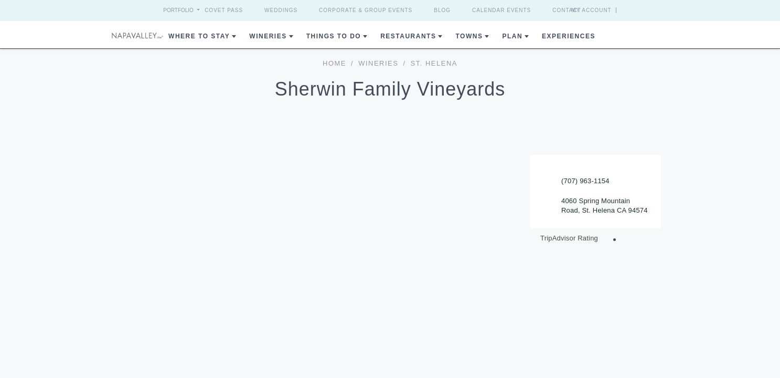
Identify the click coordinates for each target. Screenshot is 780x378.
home (334, 63)
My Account (611, 10)
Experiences (568, 36)
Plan (512, 36)
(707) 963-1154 (585, 181)
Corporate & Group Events (365, 10)
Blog (442, 10)
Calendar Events (501, 10)
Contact (566, 10)
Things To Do (333, 36)
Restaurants (408, 36)
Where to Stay (199, 36)
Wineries (267, 36)
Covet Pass (224, 10)
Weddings (280, 10)
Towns (469, 36)
